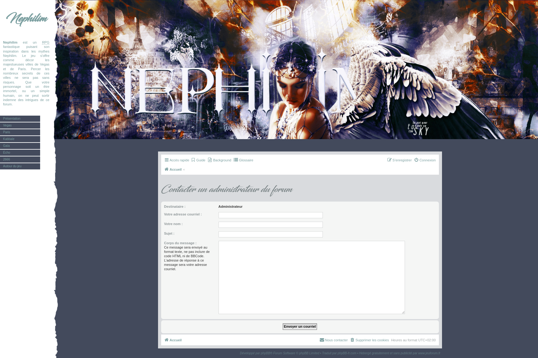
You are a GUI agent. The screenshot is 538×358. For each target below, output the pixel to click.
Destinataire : (175, 206)
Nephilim (26, 18)
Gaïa (6, 145)
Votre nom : (173, 224)
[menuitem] (198, 160)
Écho (6, 152)
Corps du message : (180, 243)
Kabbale (9, 139)
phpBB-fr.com (347, 353)
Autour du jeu (12, 166)
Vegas (7, 125)
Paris (6, 132)
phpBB (265, 353)
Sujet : (169, 233)
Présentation (11, 118)
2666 (6, 159)
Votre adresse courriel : (183, 214)
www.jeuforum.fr (429, 353)
